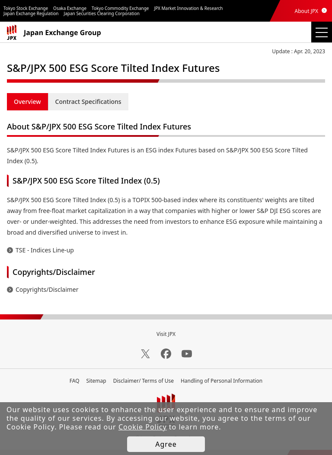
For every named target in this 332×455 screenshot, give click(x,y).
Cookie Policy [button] (142, 427)
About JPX (306, 11)
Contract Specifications (88, 101)
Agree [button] (165, 444)
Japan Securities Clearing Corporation (102, 13)
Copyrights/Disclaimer (47, 289)
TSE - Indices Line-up (45, 250)
